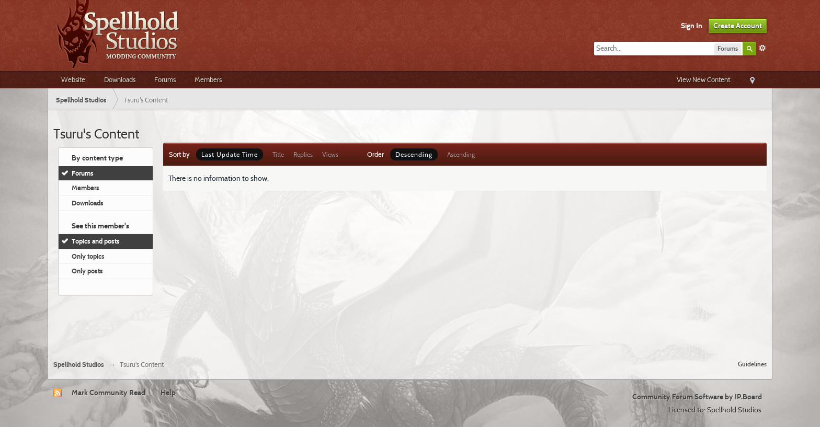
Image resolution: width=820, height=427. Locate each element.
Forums (165, 79)
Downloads (119, 79)
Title (278, 154)
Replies (303, 154)
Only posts (87, 271)
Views (330, 154)
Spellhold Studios (78, 364)
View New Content (703, 79)
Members (208, 79)
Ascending (461, 154)
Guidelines (752, 364)
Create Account (737, 25)
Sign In (691, 25)
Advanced (762, 48)
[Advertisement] (410, 323)
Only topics (88, 256)
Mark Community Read (108, 392)
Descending (413, 154)
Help (168, 392)
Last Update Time (229, 154)
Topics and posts (96, 241)
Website (73, 79)
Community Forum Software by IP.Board (697, 396)
